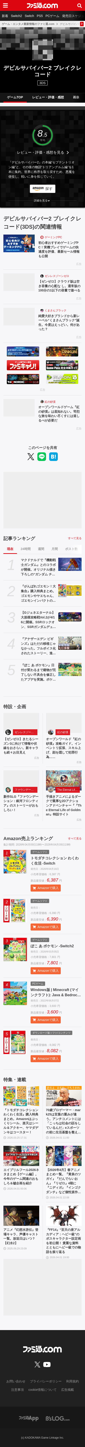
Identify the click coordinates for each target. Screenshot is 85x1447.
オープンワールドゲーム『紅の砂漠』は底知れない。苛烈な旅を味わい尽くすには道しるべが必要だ (59, 413)
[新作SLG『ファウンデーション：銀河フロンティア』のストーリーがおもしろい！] (21, 780)
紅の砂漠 (50, 401)
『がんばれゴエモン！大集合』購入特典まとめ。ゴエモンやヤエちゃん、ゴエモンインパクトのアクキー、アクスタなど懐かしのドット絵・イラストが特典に (38, 593)
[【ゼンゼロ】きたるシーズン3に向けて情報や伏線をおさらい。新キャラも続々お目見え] (21, 723)
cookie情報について (42, 1389)
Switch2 (16, 16)
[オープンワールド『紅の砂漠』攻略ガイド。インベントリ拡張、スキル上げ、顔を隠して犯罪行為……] (64, 723)
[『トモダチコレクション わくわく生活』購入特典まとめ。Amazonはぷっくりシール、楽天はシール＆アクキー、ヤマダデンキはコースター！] (21, 1096)
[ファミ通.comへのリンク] (42, 5)
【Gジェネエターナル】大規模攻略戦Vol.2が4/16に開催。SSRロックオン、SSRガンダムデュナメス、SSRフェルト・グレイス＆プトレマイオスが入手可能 (38, 620)
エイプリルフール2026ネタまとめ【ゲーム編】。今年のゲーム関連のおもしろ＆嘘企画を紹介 (21, 1176)
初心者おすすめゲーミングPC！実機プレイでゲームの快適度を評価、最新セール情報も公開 (59, 249)
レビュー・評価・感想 (48, 97)
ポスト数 (71, 549)
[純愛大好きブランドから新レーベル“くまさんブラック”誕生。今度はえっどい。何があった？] (19, 316)
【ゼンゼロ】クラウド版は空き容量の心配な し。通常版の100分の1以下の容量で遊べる (59, 286)
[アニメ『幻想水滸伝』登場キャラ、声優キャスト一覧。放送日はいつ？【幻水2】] (21, 1216)
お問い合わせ (15, 1381)
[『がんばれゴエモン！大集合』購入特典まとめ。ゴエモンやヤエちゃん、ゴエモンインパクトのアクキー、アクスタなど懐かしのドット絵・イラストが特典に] (70, 590)
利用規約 (72, 1381)
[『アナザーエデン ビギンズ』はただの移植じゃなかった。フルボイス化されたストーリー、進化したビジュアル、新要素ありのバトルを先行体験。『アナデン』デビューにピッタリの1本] (70, 643)
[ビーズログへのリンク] (58, 1418)
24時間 (26, 549)
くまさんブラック (55, 310)
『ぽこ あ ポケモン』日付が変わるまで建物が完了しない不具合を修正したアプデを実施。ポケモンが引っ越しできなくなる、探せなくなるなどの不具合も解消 (38, 672)
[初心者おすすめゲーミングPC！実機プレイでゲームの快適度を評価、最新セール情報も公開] (19, 243)
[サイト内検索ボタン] (79, 5)
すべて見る (75, 538)
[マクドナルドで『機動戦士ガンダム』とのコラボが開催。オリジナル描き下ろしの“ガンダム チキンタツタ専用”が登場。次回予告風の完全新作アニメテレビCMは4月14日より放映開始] (70, 564)
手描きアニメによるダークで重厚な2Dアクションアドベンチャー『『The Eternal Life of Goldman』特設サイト (64, 805)
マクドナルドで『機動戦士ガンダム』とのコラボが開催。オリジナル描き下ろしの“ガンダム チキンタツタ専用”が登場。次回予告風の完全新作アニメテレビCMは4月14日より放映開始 (38, 567)
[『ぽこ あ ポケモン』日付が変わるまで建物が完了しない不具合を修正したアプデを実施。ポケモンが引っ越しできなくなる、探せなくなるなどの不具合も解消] (70, 669)
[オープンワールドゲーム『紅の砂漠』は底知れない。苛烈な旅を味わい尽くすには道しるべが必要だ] (19, 408)
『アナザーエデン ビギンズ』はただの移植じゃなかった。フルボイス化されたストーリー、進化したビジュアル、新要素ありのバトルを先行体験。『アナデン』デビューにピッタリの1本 (38, 646)
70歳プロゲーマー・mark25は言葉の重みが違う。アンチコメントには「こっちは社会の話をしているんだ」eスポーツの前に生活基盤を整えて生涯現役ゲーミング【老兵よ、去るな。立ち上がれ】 (63, 1121)
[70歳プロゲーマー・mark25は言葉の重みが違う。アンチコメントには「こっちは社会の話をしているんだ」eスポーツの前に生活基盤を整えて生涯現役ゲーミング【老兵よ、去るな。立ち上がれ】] (64, 1096)
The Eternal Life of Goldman (68, 789)
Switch (29, 16)
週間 (41, 549)
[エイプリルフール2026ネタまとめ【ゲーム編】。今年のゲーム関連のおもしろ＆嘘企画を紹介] (21, 1156)
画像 (76, 97)
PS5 (40, 16)
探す (49, 189)
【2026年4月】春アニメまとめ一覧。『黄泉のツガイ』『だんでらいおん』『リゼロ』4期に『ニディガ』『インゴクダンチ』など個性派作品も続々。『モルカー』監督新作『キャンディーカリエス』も (63, 1181)
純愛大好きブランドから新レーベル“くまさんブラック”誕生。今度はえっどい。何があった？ (59, 322)
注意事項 (17, 1389)
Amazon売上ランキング (28, 838)
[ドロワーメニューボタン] (5, 5)
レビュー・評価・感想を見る (40, 152)
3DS (42, 83)
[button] (42, 201)
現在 (10, 549)
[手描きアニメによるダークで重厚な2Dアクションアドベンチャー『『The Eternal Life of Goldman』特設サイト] (64, 780)
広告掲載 (67, 1389)
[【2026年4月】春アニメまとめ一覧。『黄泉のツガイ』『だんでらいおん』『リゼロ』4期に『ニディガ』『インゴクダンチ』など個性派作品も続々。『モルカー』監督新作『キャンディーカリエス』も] (64, 1156)
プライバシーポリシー (46, 1381)
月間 (54, 549)
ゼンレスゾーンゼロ (57, 276)
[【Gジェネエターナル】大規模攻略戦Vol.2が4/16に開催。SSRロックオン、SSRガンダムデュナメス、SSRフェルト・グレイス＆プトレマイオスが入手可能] (70, 616)
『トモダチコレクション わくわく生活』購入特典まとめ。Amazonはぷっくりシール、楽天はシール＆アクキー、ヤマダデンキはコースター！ (20, 1121)
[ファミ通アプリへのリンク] (29, 1418)
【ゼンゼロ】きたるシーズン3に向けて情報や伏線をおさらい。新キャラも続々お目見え (20, 745)
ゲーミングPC (53, 237)
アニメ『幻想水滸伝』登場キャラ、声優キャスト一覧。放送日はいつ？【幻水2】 (20, 1236)
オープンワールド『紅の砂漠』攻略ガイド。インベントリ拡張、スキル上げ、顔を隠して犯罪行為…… (63, 748)
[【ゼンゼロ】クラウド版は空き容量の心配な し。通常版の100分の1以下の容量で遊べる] (19, 282)
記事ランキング (19, 538)
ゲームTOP (15, 97)
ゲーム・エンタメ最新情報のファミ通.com (28, 24)
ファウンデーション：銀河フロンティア (26, 789)
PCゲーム (52, 16)
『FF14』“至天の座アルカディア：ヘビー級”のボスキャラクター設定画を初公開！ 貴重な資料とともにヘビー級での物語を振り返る (63, 1241)
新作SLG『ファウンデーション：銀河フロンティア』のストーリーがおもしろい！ (21, 803)
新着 (5, 16)
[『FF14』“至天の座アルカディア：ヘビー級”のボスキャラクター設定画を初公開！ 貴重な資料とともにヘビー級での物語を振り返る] (64, 1216)
